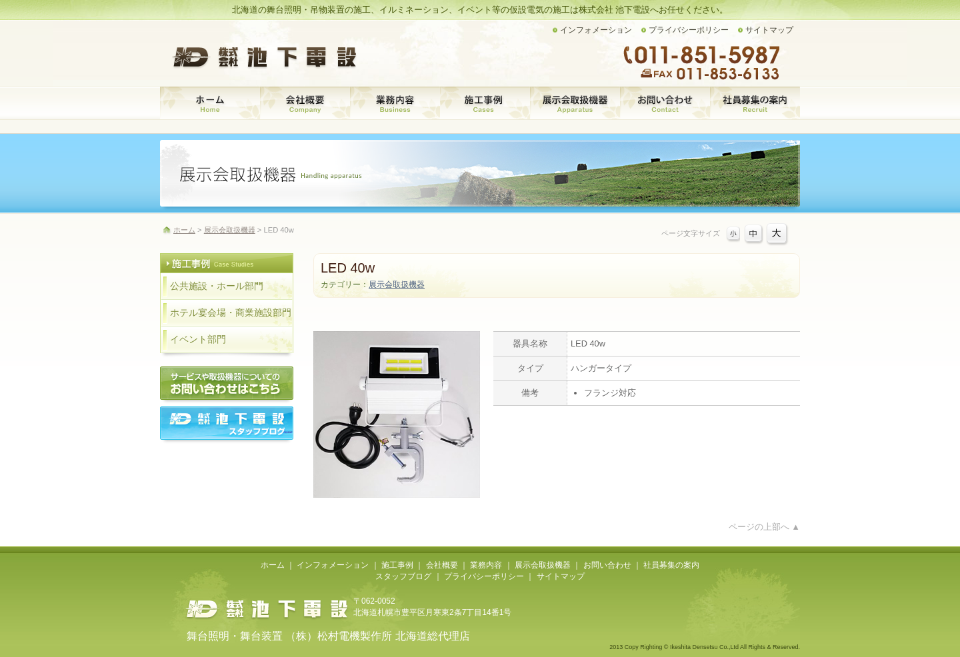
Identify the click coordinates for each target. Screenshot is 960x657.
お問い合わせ (665, 103)
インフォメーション (596, 30)
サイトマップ (769, 30)
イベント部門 (198, 339)
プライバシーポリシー (689, 30)
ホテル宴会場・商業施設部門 (230, 313)
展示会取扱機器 (575, 103)
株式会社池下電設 (266, 609)
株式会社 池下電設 (266, 56)
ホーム (210, 103)
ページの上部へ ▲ (764, 527)
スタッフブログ (403, 576)
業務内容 (395, 103)
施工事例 (485, 103)
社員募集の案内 (755, 103)
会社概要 (305, 103)
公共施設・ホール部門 (216, 286)
